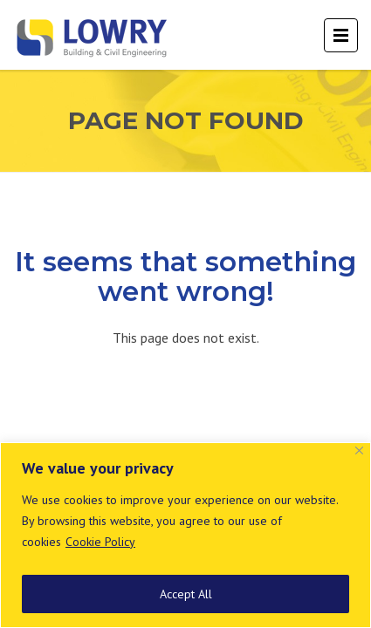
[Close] (359, 450)
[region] (185, 535)
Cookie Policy (100, 542)
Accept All (186, 594)
